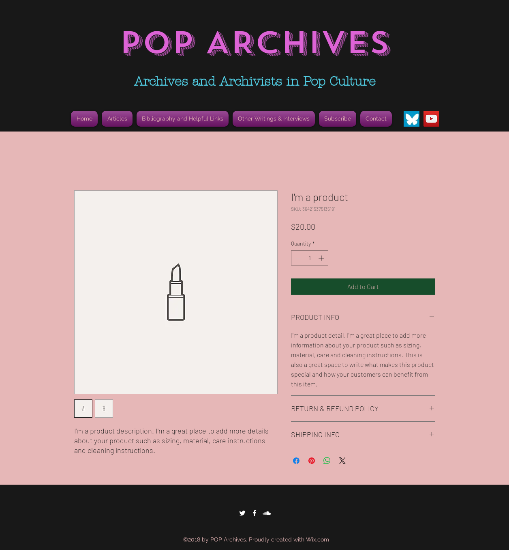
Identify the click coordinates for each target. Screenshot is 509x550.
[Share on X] (342, 461)
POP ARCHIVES (254, 42)
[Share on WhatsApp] (327, 461)
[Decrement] (297, 258)
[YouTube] (431, 119)
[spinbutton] (309, 258)
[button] (183, 119)
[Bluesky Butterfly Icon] (411, 119)
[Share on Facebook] (296, 461)
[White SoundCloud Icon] (267, 513)
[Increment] (322, 258)
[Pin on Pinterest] (312, 461)
